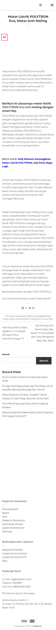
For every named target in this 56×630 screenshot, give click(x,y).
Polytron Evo (36, 319)
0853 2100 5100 (22, 586)
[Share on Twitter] (30, 308)
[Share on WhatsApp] (23, 308)
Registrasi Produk (12, 549)
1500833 (17, 582)
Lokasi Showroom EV (14, 557)
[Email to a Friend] (33, 308)
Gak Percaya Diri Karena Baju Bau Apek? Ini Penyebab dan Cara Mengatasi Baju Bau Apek (42, 333)
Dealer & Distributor (13, 520)
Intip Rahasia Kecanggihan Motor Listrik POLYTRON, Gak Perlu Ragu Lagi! (27, 163)
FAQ (4, 561)
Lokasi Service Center (14, 553)
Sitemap (7, 531)
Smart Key (48, 319)
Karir (4, 516)
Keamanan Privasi (12, 524)
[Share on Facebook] (26, 308)
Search (6, 354)
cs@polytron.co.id (21, 579)
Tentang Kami (10, 509)
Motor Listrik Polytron (19, 319)
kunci (34, 134)
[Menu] (52, 5)
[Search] (40, 5)
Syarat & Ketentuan (13, 527)
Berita (31, 316)
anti (16, 107)
